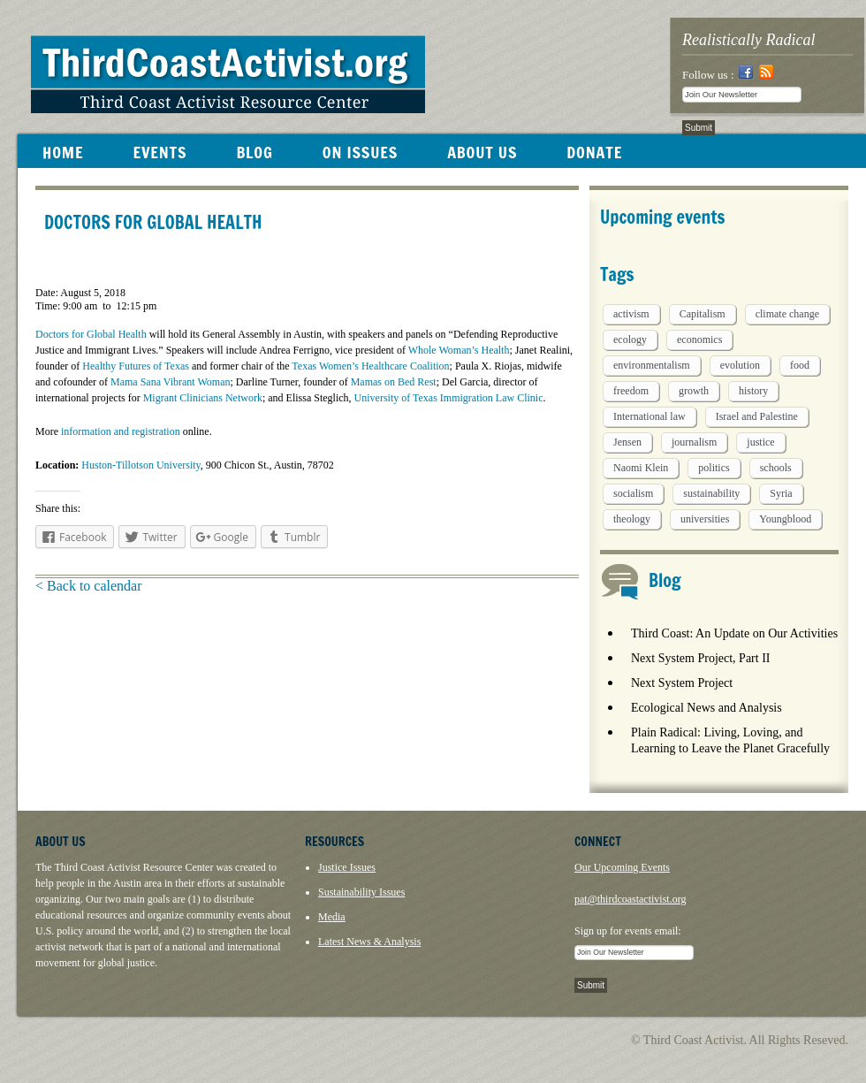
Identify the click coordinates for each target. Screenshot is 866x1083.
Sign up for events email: (627, 931)
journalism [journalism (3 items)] (694, 442)
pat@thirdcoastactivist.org (630, 899)
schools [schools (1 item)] (776, 467)
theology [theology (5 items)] (631, 519)
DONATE (594, 152)
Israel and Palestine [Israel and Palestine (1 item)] (757, 416)
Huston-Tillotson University (140, 465)
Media (332, 917)
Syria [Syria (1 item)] (781, 493)
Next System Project (682, 683)
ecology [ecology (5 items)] (630, 339)
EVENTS (159, 152)
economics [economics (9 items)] (699, 339)
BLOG (254, 152)
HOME (62, 152)
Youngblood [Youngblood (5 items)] (785, 519)
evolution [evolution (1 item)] (740, 365)
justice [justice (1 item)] (760, 442)
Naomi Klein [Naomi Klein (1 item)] (640, 467)
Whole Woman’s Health (459, 350)
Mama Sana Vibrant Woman (170, 382)
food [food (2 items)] (799, 365)
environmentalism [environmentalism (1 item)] (651, 365)
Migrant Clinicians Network (202, 398)
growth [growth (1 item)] (694, 391)
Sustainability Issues (361, 892)
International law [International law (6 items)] (649, 416)
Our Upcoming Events (622, 867)
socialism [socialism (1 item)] (633, 493)
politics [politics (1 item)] (713, 467)
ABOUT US (482, 152)
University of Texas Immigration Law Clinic (448, 398)
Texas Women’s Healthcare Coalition (370, 366)
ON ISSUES (360, 152)
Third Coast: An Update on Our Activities (734, 633)
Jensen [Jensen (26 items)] (627, 442)
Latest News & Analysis (369, 941)
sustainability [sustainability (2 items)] (711, 493)
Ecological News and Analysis (706, 707)
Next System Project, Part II (700, 658)
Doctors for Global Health (91, 334)
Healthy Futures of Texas (135, 366)
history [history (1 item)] (753, 391)
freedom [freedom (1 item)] (631, 391)
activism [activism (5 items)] (631, 314)
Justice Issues (347, 867)
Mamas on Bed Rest (394, 382)
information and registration (120, 431)
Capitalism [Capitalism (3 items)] (702, 314)
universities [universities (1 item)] (704, 519)
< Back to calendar (88, 585)
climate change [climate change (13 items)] (787, 314)
